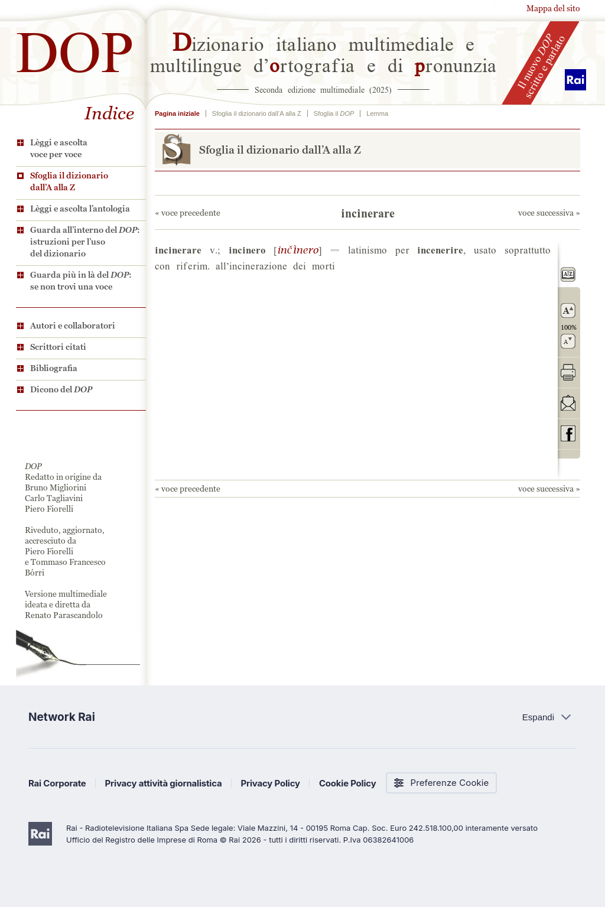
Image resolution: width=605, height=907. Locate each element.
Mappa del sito (553, 8)
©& (297, 249)
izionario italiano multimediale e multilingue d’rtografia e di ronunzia (323, 53)
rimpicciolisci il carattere (568, 341)
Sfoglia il (334, 113)
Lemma (377, 113)
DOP (75, 47)
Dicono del (61, 389)
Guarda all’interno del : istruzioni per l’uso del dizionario (85, 242)
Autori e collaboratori (72, 325)
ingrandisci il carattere (568, 310)
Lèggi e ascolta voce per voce (58, 148)
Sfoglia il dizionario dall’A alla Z (69, 181)
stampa (568, 372)
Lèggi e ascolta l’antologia (80, 208)
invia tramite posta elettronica (568, 402)
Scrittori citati (58, 347)
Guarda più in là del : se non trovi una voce (81, 280)
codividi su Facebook (568, 433)
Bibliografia (53, 368)
